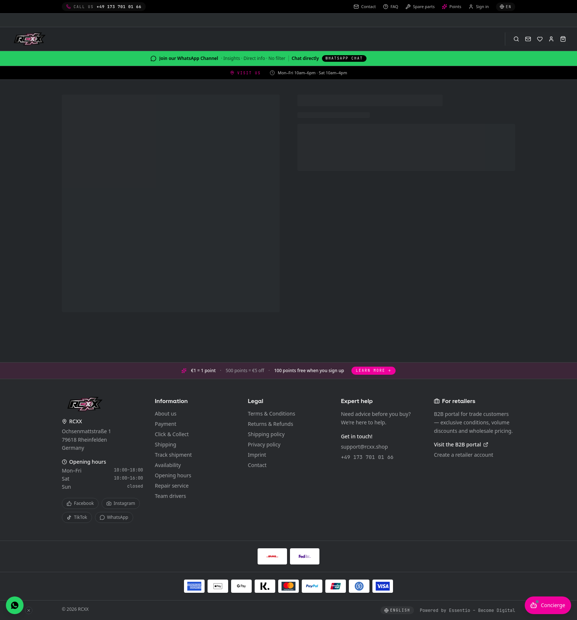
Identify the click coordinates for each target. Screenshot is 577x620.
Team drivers (170, 495)
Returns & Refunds (270, 423)
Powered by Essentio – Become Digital (467, 610)
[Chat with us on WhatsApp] (15, 605)
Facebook (80, 503)
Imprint (257, 454)
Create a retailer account (463, 454)
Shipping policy (266, 434)
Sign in (478, 6)
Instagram (120, 503)
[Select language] (505, 7)
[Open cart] (563, 39)
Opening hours (173, 475)
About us (166, 413)
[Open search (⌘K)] (516, 39)
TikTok (77, 517)
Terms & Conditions (271, 413)
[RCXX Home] (31, 39)
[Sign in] (551, 39)
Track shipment (173, 454)
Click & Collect (172, 434)
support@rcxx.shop (364, 446)
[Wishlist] (540, 39)
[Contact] (528, 39)
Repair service (172, 485)
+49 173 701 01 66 (367, 457)
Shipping (165, 444)
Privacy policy (264, 444)
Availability (168, 465)
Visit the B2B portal (461, 444)
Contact (257, 465)
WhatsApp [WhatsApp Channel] (114, 517)
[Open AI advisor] (548, 605)
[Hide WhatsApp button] (28, 610)
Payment (165, 423)
